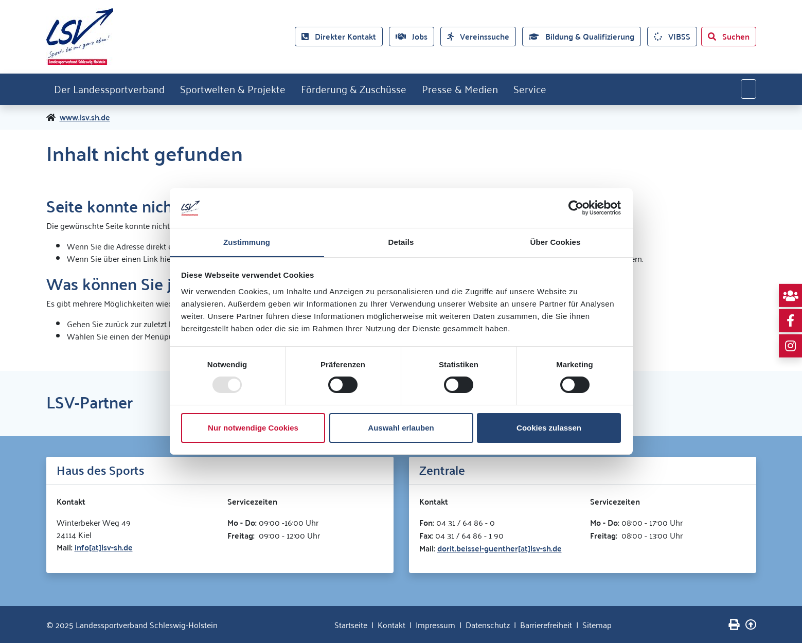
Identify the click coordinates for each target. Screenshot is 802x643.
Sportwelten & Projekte (234, 89)
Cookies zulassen (548, 427)
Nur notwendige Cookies (253, 427)
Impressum (435, 624)
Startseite (350, 624)
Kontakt (391, 624)
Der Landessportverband (110, 89)
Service (534, 89)
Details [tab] (401, 241)
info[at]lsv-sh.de (104, 547)
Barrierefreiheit (546, 624)
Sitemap (597, 624)
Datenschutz (488, 624)
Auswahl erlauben (401, 427)
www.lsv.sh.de (85, 117)
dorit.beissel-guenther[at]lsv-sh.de (499, 548)
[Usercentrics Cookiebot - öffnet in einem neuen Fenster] (576, 208)
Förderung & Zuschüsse (356, 89)
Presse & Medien (463, 89)
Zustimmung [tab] (246, 241)
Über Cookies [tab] (555, 241)
